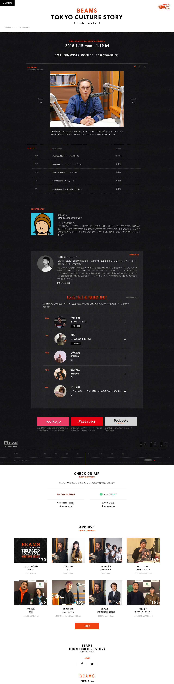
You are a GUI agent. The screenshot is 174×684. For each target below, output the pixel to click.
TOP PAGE (8, 28)
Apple (107, 430)
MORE (87, 626)
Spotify (112, 430)
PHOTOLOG (76, 326)
